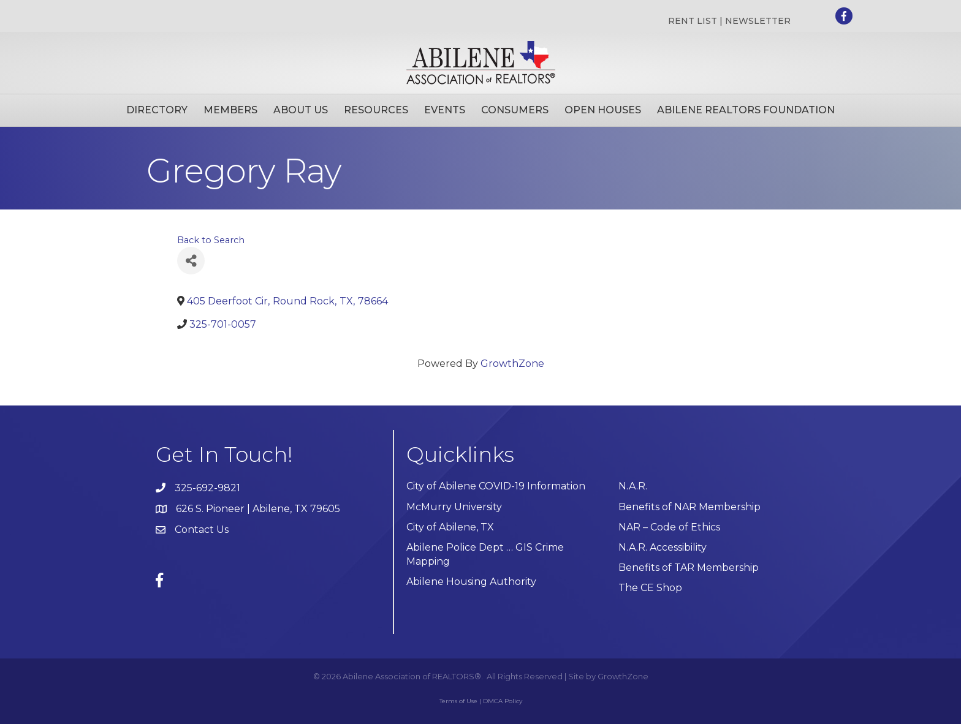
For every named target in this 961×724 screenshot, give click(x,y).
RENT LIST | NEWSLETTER (729, 21)
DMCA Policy (502, 701)
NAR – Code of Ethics (669, 527)
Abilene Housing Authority (471, 581)
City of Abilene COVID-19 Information (495, 486)
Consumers (515, 110)
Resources (376, 110)
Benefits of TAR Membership (688, 567)
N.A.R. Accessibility (663, 547)
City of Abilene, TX (450, 527)
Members (230, 110)
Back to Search (211, 240)
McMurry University (454, 507)
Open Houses (602, 110)
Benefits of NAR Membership (689, 507)
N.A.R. (632, 486)
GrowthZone (512, 363)
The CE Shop (650, 588)
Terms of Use (458, 701)
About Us (300, 110)
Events (444, 110)
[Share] (191, 260)
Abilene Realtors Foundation (746, 110)
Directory (157, 110)
